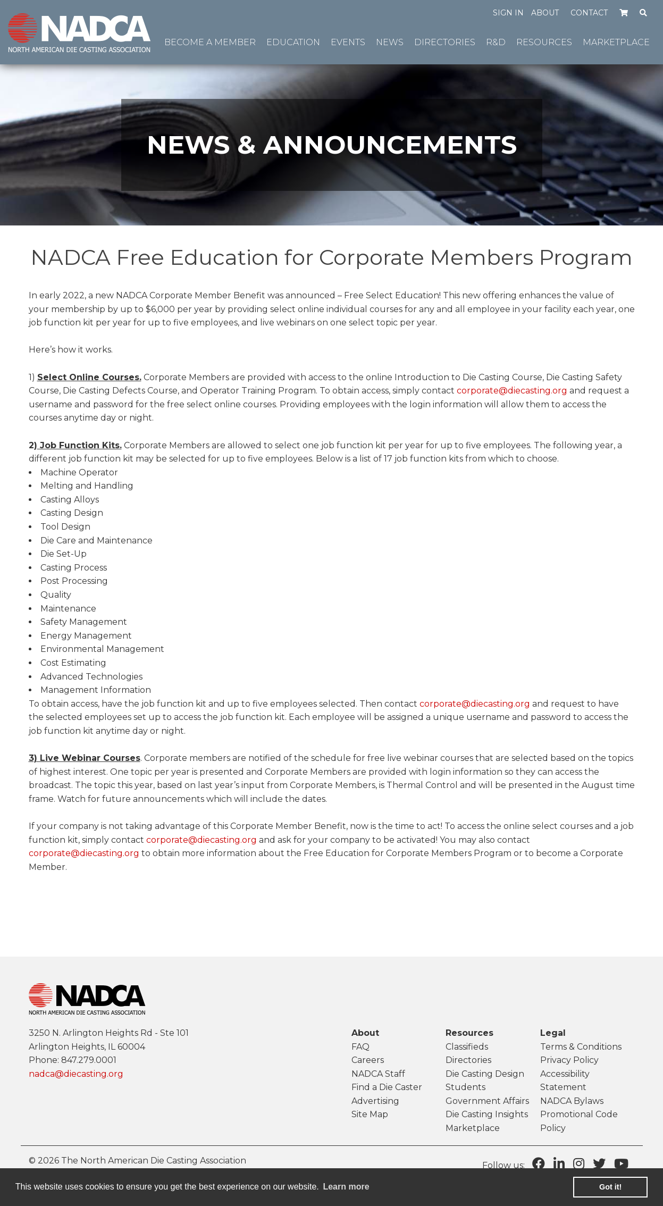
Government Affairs (487, 1101)
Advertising (375, 1101)
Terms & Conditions (581, 1047)
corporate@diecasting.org (512, 391)
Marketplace (473, 1128)
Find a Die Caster (386, 1087)
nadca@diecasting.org (76, 1074)
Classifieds (467, 1047)
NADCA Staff (378, 1074)
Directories (468, 1060)
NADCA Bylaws (571, 1101)
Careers (367, 1060)
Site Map (369, 1114)
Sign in (508, 13)
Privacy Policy (569, 1060)
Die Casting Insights (487, 1114)
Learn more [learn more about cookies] (346, 1186)
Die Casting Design (485, 1074)
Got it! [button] (610, 1187)
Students (465, 1087)
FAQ (360, 1047)
